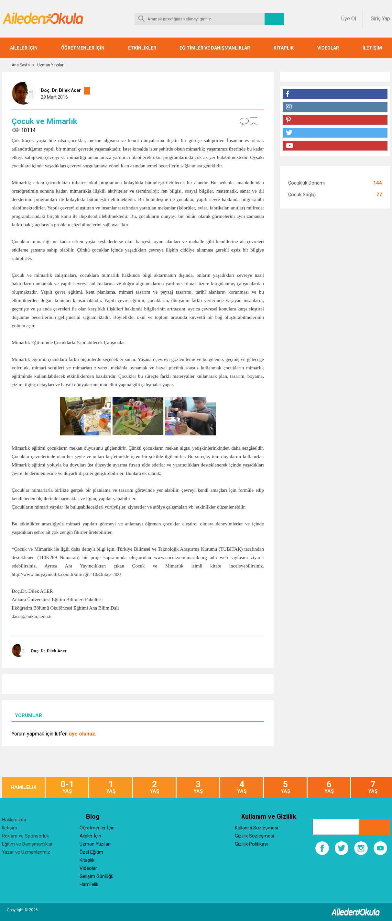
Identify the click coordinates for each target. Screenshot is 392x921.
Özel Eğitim (91, 852)
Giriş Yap (380, 19)
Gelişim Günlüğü (97, 876)
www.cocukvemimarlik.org (180, 557)
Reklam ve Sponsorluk (25, 836)
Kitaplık (87, 860)
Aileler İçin (90, 836)
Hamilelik (89, 884)
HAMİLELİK (23, 787)
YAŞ (67, 787)
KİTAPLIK (284, 48)
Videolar (88, 868)
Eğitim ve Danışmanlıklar (27, 844)
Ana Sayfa (21, 65)
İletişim (9, 828)
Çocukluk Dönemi (306, 183)
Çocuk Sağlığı (302, 194)
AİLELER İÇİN (24, 48)
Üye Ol (348, 19)
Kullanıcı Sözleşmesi (256, 828)
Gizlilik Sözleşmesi (254, 836)
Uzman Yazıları (50, 65)
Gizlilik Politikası (251, 844)
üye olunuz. (82, 734)
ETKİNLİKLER (142, 48)
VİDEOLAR (328, 48)
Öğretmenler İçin (97, 828)
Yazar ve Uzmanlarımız (26, 852)
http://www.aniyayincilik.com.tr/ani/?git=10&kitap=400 (66, 574)
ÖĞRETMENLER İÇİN (82, 48)
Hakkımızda (14, 820)
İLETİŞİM (372, 48)
